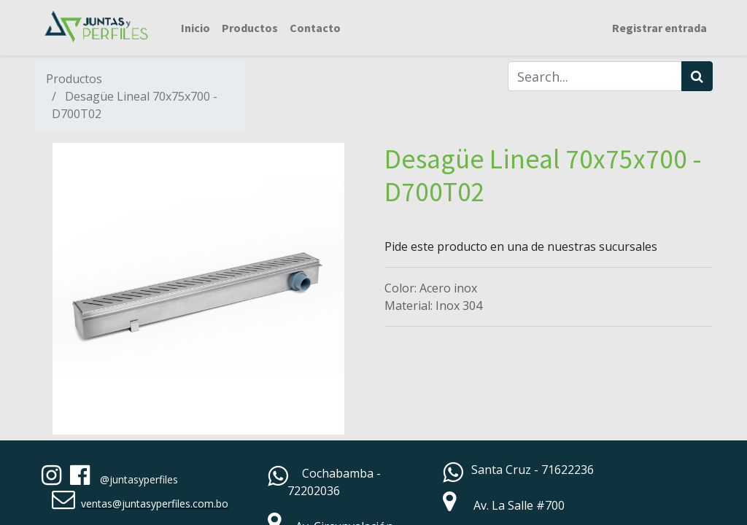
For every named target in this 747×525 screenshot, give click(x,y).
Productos (74, 79)
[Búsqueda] (697, 76)
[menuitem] (195, 27)
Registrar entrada (659, 27)
